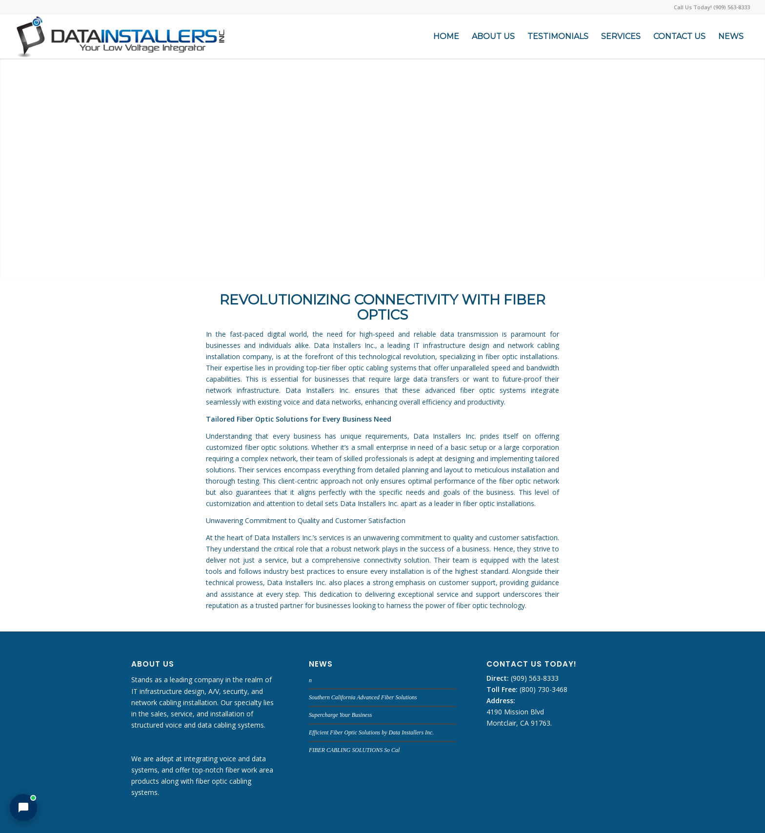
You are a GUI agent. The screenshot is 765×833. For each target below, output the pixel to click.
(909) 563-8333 (534, 678)
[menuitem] (446, 37)
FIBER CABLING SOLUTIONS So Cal (354, 750)
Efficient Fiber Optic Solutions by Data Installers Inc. (371, 732)
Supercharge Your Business (340, 714)
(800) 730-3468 (542, 689)
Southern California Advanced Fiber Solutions (363, 697)
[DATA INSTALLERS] (120, 37)
